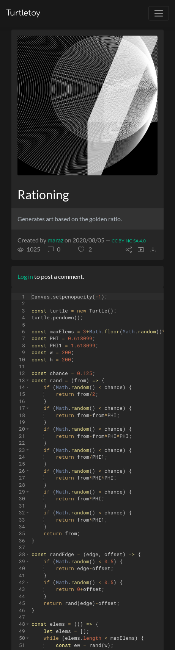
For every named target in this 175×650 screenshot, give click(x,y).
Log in (25, 276)
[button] (85, 249)
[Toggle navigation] (158, 13)
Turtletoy (23, 13)
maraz (55, 240)
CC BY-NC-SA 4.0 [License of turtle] (129, 241)
